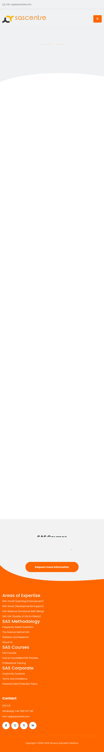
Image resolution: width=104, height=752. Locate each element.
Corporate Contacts (13, 673)
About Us (7, 642)
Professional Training (14, 663)
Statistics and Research (15, 637)
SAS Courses (9, 653)
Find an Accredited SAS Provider (20, 658)
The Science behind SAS (15, 632)
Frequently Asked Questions (18, 627)
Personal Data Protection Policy (19, 683)
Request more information (52, 567)
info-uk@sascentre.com (18, 4)
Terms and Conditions (14, 678)
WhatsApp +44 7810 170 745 (17, 711)
